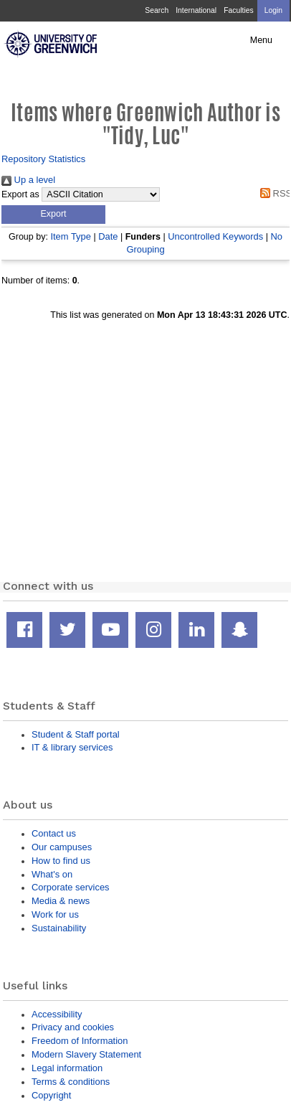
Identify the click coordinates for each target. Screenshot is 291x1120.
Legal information (67, 1068)
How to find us (61, 860)
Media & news (61, 900)
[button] (53, 214)
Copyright (51, 1095)
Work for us (55, 914)
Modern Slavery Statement (86, 1054)
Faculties (238, 10)
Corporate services (71, 887)
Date (108, 236)
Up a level (28, 179)
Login (273, 10)
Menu (261, 40)
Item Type (70, 236)
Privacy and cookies (73, 1027)
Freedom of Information (80, 1040)
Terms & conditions (71, 1081)
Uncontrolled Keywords (215, 236)
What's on (52, 874)
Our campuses (62, 847)
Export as (20, 194)
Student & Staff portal (76, 734)
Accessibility (57, 1014)
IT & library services (72, 747)
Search (156, 10)
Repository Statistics (43, 159)
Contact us (54, 833)
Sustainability (59, 928)
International (196, 10)
